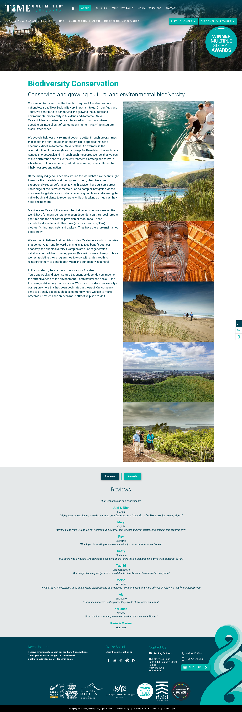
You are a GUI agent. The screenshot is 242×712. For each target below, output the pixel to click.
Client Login (169, 709)
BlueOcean (82, 709)
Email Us (192, 667)
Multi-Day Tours (122, 8)
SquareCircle (106, 709)
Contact (171, 8)
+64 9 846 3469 (194, 653)
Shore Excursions (150, 8)
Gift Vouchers (182, 21)
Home (73, 8)
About (85, 8)
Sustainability (78, 20)
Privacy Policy (123, 709)
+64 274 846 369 (194, 659)
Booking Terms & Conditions (146, 709)
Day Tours (100, 8)
